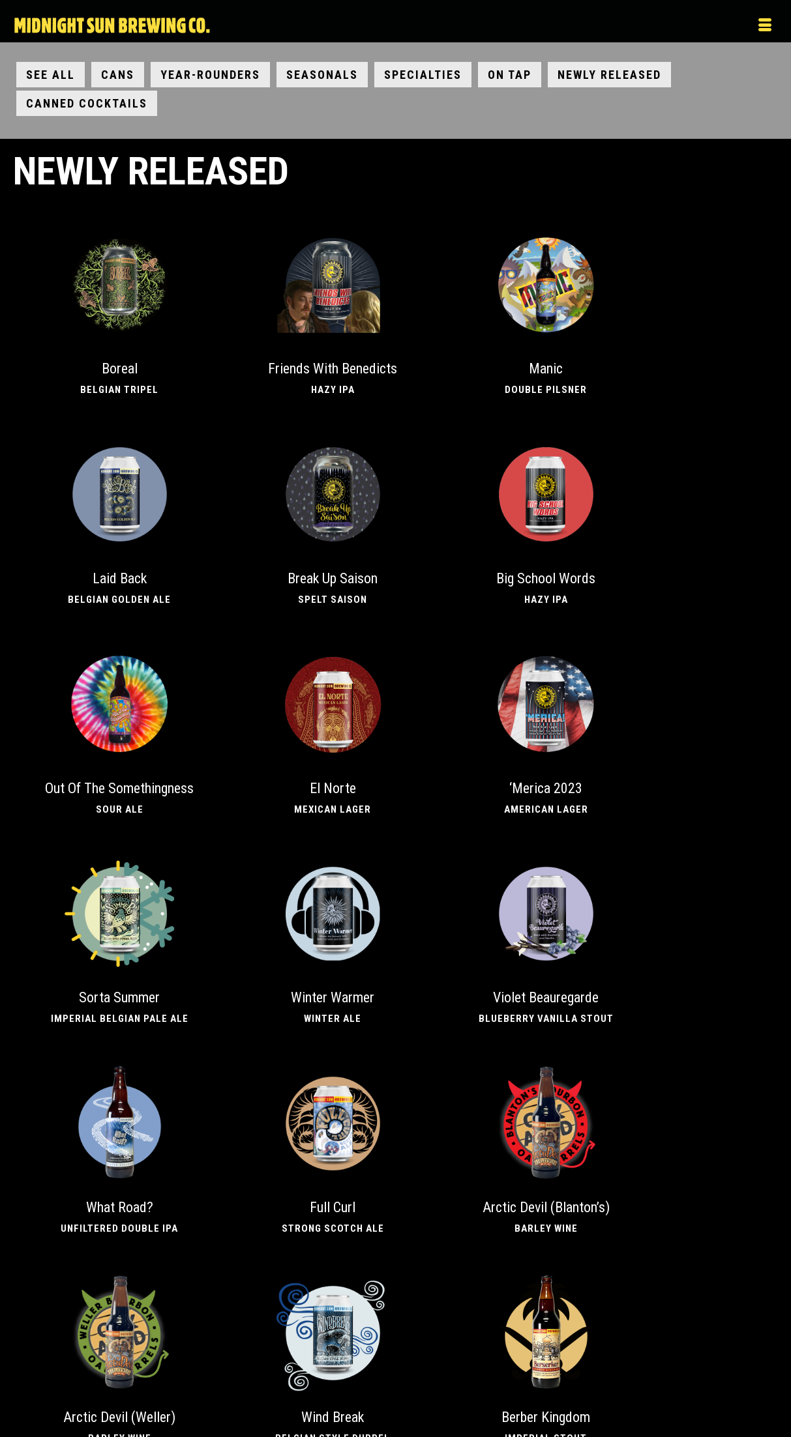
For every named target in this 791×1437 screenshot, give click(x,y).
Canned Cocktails (86, 103)
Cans (117, 74)
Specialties (423, 74)
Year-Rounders (210, 74)
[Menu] (665, 26)
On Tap (509, 74)
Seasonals (322, 74)
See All (50, 74)
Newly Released (609, 74)
